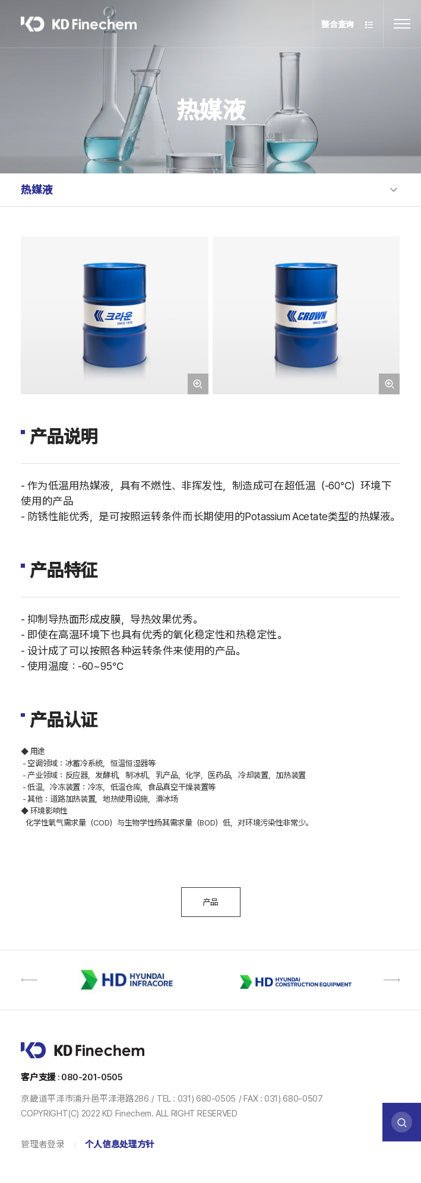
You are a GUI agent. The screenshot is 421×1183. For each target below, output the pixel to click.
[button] (29, 980)
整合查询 (347, 25)
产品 (210, 902)
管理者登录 (42, 1144)
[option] (131, 980)
